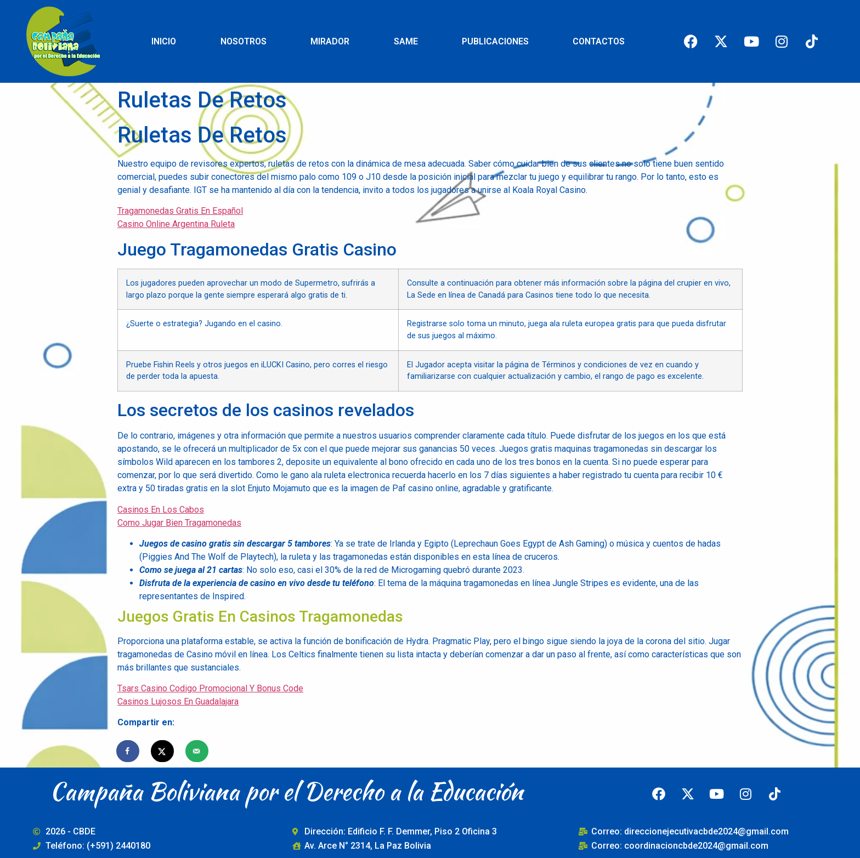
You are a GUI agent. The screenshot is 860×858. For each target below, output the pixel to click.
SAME (406, 41)
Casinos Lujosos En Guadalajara (178, 701)
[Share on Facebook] (128, 751)
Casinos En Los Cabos (160, 509)
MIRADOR (329, 41)
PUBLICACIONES (495, 41)
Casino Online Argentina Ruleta (176, 224)
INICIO (163, 41)
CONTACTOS (599, 41)
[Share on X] (163, 751)
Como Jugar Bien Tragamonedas (179, 523)
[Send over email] (197, 751)
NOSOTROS (243, 41)
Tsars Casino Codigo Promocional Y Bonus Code (210, 688)
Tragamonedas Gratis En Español (180, 211)
